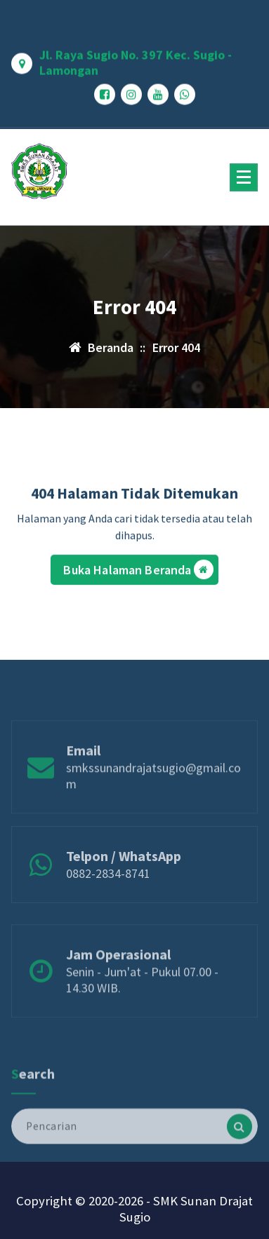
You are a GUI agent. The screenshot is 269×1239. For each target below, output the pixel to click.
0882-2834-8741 (108, 890)
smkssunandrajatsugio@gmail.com (153, 796)
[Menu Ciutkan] (244, 177)
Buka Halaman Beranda (138, 573)
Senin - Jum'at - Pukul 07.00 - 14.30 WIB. (142, 1000)
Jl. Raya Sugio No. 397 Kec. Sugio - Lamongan (135, 58)
